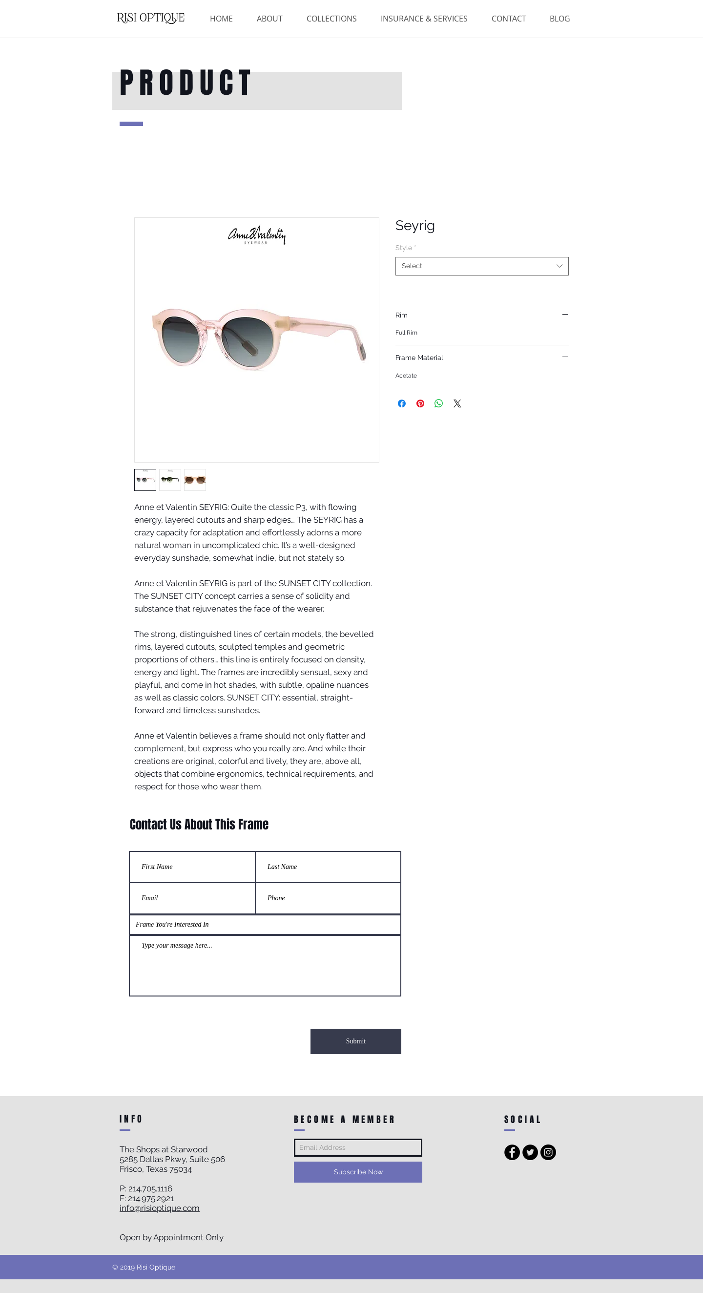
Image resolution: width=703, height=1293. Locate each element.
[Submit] (355, 1041)
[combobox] (482, 266)
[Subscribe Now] (358, 1172)
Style (405, 248)
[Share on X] (457, 403)
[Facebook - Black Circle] (512, 1152)
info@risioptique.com (160, 1208)
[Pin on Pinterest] (420, 403)
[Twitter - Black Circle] (530, 1152)
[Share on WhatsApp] (439, 403)
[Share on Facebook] (402, 403)
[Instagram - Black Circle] (548, 1152)
